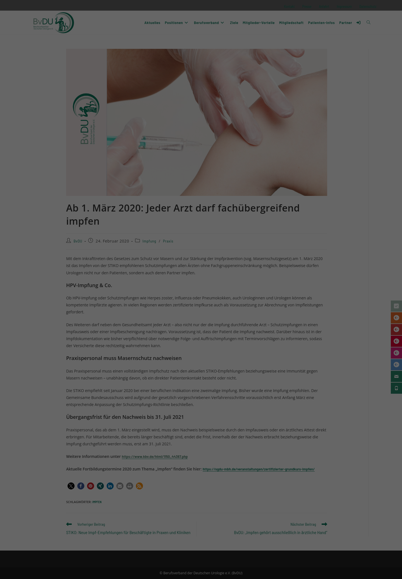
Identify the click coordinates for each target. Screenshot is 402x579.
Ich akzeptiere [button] (201, 295)
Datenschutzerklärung (195, 272)
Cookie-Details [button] (178, 340)
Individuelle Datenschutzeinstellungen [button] (201, 328)
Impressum (225, 340)
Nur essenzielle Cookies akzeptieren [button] (201, 312)
